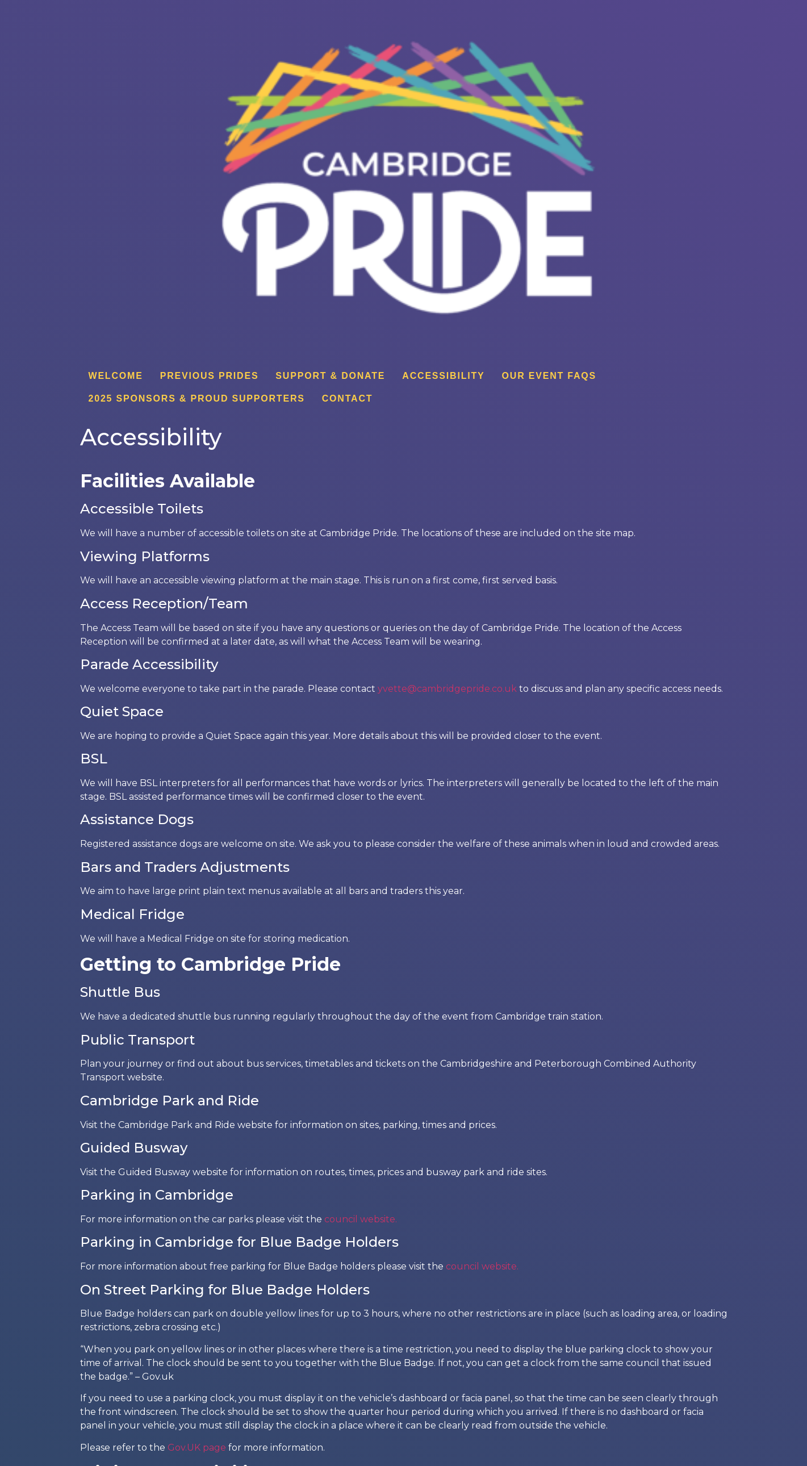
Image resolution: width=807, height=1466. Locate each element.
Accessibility (443, 376)
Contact (347, 398)
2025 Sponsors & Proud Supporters (197, 398)
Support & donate (330, 376)
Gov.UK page (197, 1447)
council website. (363, 1219)
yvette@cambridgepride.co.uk (447, 688)
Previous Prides (209, 376)
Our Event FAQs (549, 376)
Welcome (116, 376)
